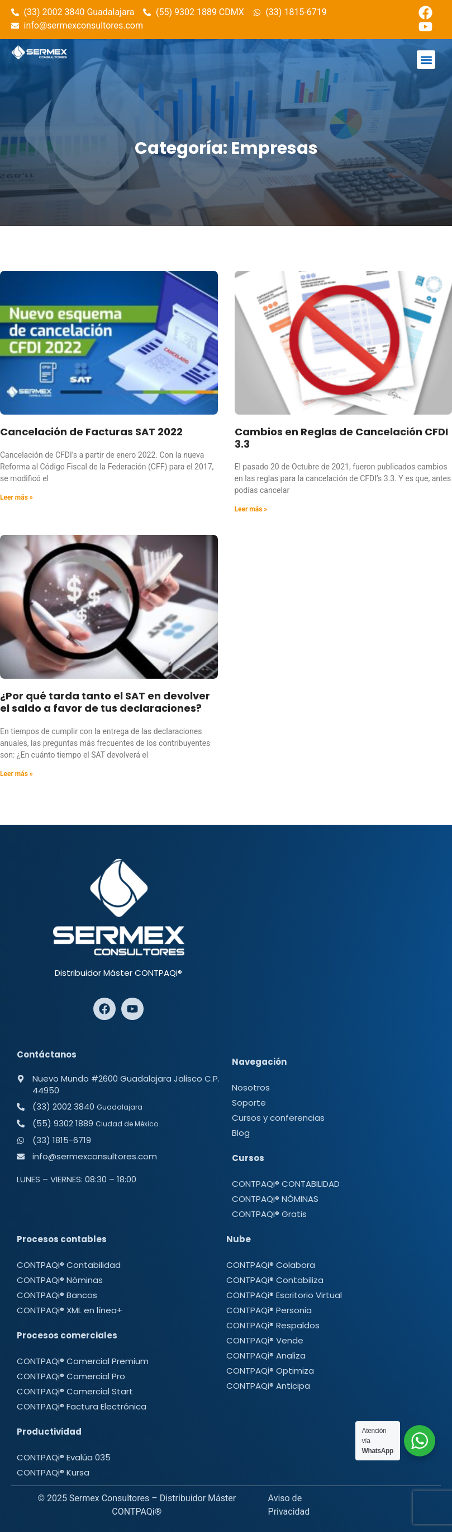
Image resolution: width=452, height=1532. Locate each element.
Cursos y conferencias (278, 1118)
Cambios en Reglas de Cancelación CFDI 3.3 (341, 438)
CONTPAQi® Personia (269, 1310)
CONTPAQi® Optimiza (270, 1370)
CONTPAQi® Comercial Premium (83, 1361)
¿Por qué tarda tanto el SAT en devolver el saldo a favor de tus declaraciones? (105, 702)
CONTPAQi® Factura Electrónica (81, 1406)
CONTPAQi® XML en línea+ (69, 1310)
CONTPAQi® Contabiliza (274, 1280)
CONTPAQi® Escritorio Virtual (284, 1295)
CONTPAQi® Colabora (270, 1265)
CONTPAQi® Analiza (266, 1355)
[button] (426, 59)
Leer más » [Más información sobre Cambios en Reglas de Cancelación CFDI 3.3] (251, 509)
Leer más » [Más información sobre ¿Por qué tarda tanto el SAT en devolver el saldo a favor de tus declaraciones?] (16, 774)
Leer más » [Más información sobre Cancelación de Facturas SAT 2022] (16, 497)
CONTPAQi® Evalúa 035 (64, 1457)
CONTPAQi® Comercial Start (75, 1391)
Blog (241, 1133)
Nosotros (251, 1087)
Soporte (249, 1102)
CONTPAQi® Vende (264, 1340)
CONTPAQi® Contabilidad (69, 1265)
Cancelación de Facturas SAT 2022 (91, 432)
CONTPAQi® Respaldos (273, 1325)
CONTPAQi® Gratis (269, 1214)
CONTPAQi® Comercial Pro (71, 1376)
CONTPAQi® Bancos (57, 1295)
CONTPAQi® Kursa (53, 1472)
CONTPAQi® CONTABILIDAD (286, 1184)
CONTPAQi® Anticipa (268, 1386)
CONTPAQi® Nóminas (60, 1280)
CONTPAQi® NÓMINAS (275, 1199)
